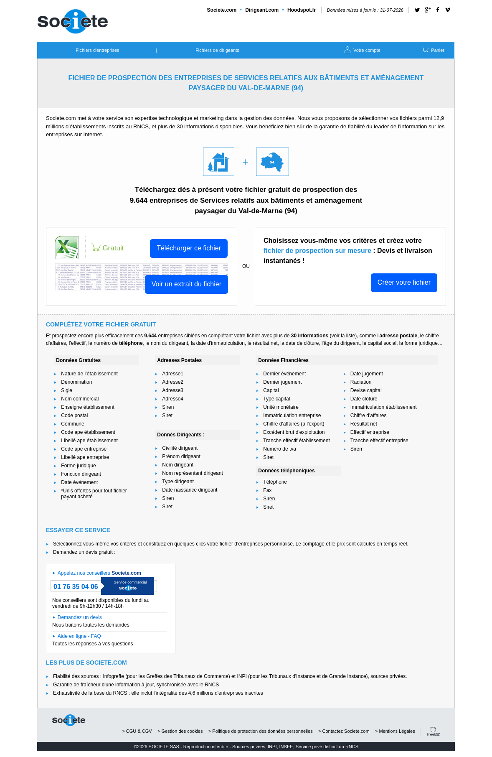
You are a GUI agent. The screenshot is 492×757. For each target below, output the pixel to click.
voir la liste (343, 336)
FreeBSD (433, 731)
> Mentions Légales (395, 731)
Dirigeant (262, 10)
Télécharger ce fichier (189, 248)
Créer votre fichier (404, 282)
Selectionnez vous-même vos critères (94, 544)
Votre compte (361, 49)
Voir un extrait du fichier (186, 284)
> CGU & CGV (137, 731)
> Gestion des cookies (180, 731)
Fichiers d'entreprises (97, 50)
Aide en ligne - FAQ (79, 636)
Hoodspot (301, 10)
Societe (222, 10)
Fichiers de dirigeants (217, 50)
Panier (432, 49)
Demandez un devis (80, 617)
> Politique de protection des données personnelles (260, 731)
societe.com (69, 720)
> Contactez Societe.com (344, 731)
